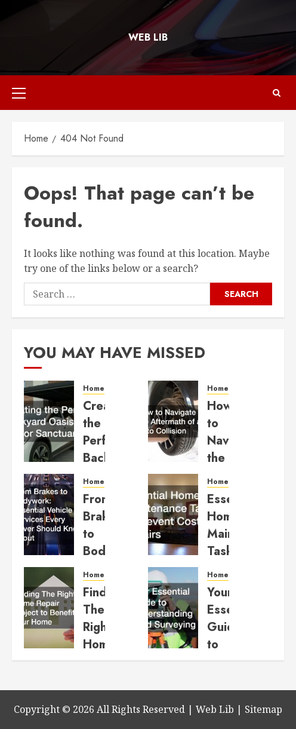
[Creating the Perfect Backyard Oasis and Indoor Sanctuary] (49, 421)
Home (93, 389)
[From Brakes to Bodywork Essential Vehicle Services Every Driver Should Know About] (49, 514)
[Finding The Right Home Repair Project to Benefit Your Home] (49, 607)
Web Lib (148, 37)
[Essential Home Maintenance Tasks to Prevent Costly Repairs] (173, 514)
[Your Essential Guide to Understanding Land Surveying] (173, 607)
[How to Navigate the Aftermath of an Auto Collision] (173, 421)
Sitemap (263, 709)
